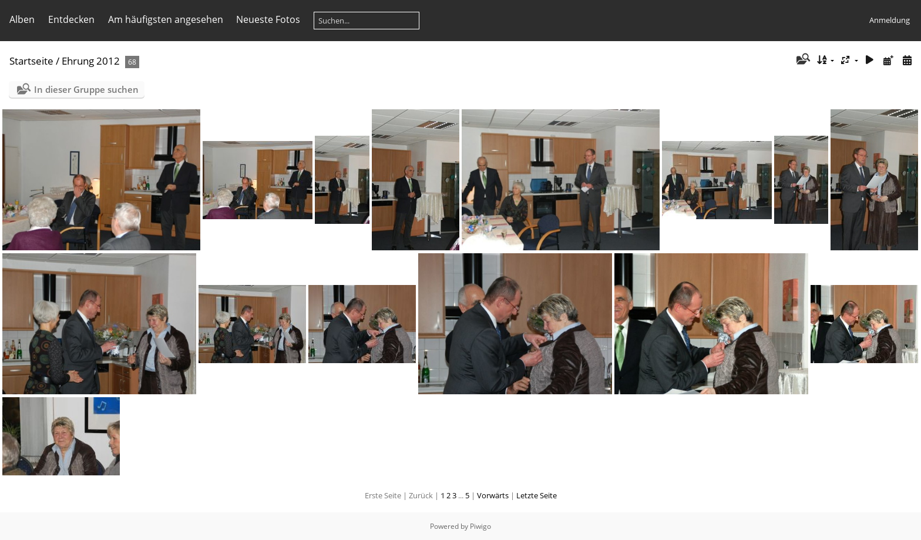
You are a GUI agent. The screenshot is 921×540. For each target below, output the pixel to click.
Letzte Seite (536, 495)
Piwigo (480, 526)
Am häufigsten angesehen (165, 19)
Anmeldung (889, 20)
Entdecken (71, 19)
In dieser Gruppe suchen (86, 89)
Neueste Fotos (268, 19)
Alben (22, 19)
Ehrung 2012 (91, 61)
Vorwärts (493, 495)
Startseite (31, 61)
